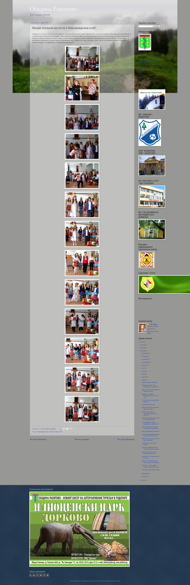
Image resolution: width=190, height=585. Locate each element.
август (144, 365)
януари (144, 476)
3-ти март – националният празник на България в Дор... (151, 466)
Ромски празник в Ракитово (149, 382)
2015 (141, 345)
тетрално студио (53, 431)
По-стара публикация (125, 439)
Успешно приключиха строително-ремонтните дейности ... (149, 413)
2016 (141, 342)
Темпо (140, 81)
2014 (141, 348)
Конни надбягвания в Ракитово (150, 431)
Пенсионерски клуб (42, 431)
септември (145, 362)
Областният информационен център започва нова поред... (150, 448)
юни (143, 371)
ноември (144, 356)
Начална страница (82, 439)
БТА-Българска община (145, 66)
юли (143, 368)
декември (145, 353)
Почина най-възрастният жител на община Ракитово (150, 418)
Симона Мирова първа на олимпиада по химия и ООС (150, 423)
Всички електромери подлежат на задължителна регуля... (150, 434)
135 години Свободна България (150, 469)
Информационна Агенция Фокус (147, 60)
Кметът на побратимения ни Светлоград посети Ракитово (151, 461)
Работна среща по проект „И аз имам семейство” (150, 439)
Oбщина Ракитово (54, 8)
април (144, 377)
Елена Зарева (153, 324)
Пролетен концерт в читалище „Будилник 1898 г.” (150, 408)
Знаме (140, 79)
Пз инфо (140, 68)
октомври (145, 359)
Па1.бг (140, 73)
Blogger (118, 581)
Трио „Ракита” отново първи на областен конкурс (151, 390)
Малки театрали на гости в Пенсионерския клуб (149, 452)
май (143, 374)
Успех (60, 431)
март (143, 380)
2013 (141, 351)
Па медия (141, 71)
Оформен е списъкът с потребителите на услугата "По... (150, 395)
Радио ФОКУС (142, 63)
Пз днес (140, 76)
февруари (145, 473)
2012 (141, 480)
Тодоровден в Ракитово (148, 404)
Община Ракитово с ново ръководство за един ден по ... (151, 386)
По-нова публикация (38, 439)
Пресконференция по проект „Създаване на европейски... (150, 427)
